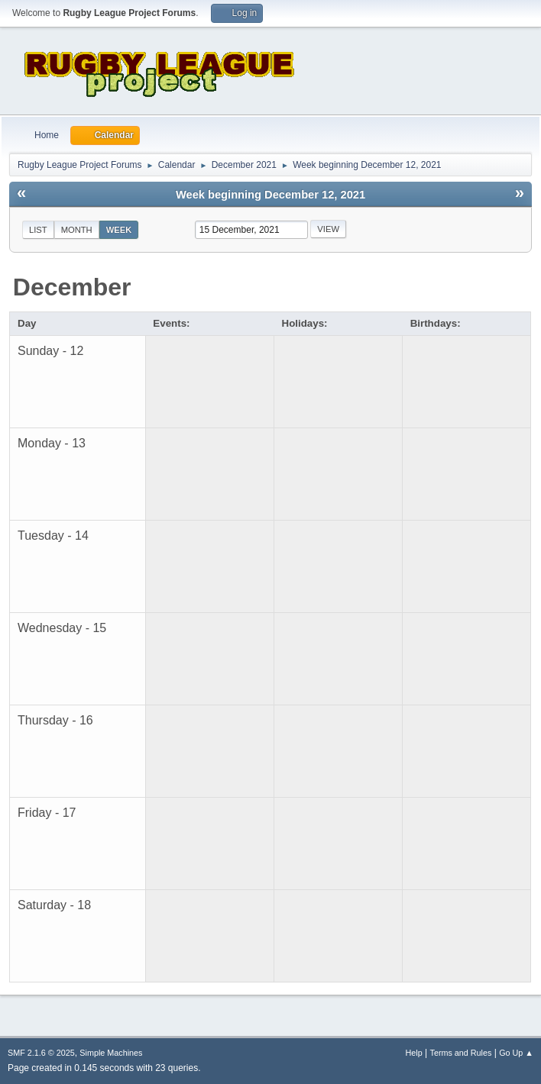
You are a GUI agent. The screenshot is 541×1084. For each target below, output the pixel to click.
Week (119, 229)
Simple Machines (110, 1052)
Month (76, 229)
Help (414, 1052)
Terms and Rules (461, 1052)
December (72, 287)
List (38, 229)
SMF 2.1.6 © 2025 (41, 1052)
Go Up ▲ (516, 1052)
